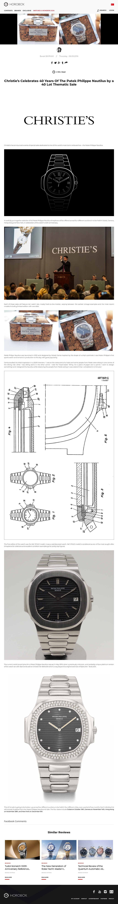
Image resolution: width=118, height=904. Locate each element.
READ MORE (8, 877)
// (59, 56)
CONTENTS (8, 10)
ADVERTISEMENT (94, 898)
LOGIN (111, 10)
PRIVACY (111, 898)
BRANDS (17, 10)
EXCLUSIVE (27, 10)
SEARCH (101, 11)
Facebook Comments (15, 821)
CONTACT (84, 898)
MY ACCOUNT (75, 898)
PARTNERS (104, 898)
